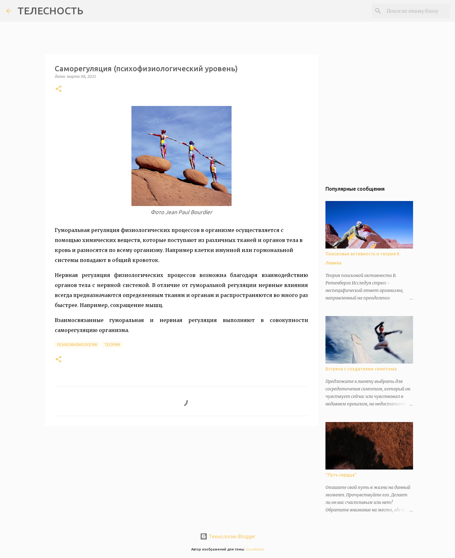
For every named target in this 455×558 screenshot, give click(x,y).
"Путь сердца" (341, 474)
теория (112, 345)
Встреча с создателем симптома (361, 368)
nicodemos (255, 549)
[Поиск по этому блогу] (417, 10)
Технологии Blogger (227, 536)
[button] (58, 89)
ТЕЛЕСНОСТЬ (50, 10)
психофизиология (77, 345)
